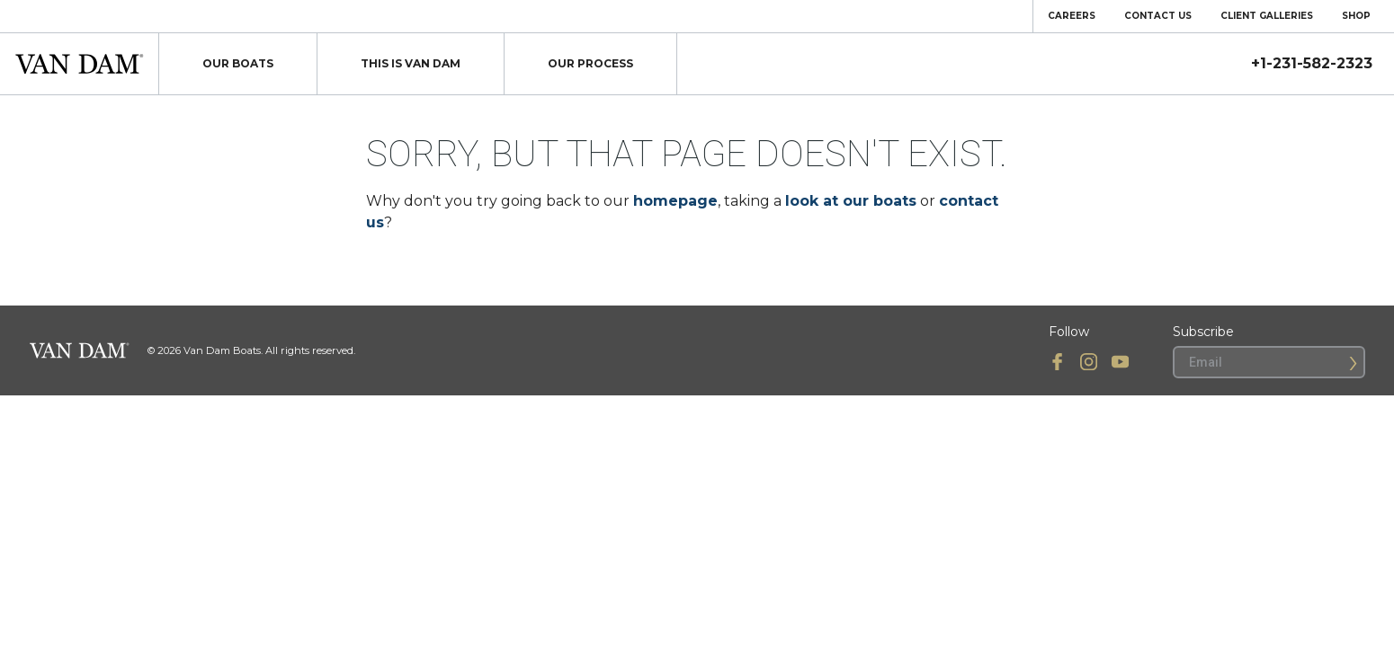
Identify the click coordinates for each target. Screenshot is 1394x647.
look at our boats (850, 200)
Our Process (590, 63)
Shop (1356, 16)
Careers (1071, 16)
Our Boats (237, 63)
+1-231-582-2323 (1311, 64)
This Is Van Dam (410, 63)
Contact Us (1158, 16)
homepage (675, 200)
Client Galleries (1266, 16)
